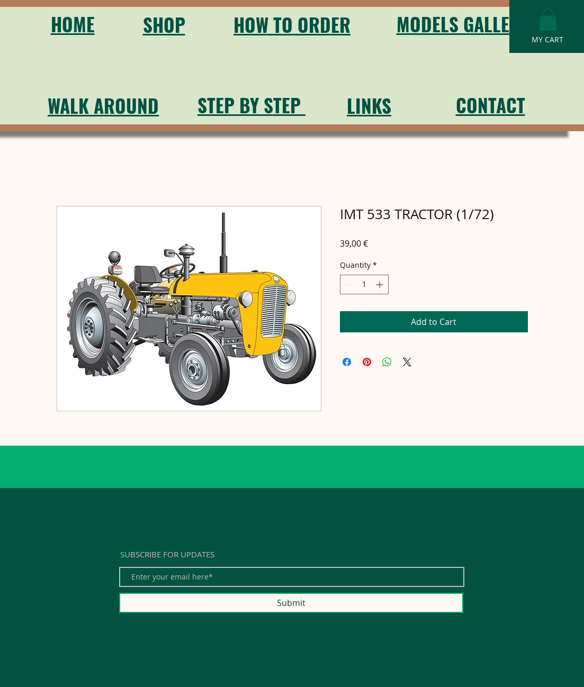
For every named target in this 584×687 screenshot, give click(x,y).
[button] (548, 19)
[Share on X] (407, 362)
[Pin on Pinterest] (367, 362)
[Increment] (380, 284)
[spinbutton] (364, 284)
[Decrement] (348, 284)
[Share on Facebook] (346, 362)
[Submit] (291, 603)
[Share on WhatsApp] (387, 362)
